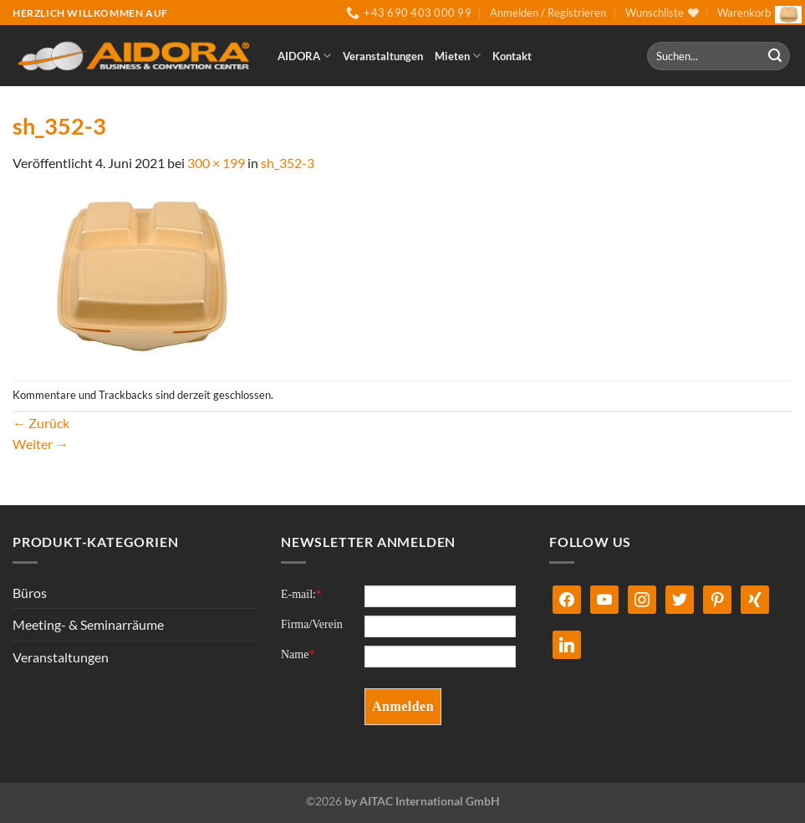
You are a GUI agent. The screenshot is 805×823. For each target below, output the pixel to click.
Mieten (458, 56)
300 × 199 (216, 163)
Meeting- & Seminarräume (88, 624)
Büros (30, 593)
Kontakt (512, 56)
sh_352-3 (287, 163)
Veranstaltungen (383, 56)
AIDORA (304, 56)
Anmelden (403, 706)
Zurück (41, 423)
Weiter (41, 444)
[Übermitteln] (775, 56)
